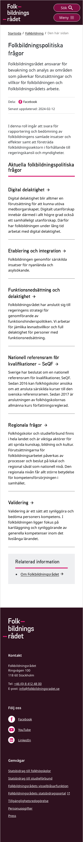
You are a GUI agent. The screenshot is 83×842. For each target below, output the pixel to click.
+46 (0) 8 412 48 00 (28, 684)
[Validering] (41, 522)
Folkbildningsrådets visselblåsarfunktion (38, 786)
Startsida (14, 33)
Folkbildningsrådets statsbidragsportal (37, 793)
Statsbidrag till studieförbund (30, 778)
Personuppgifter (20, 808)
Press (12, 816)
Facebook (25, 719)
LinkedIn (24, 740)
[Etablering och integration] (41, 261)
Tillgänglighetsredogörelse (28, 801)
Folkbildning (34, 33)
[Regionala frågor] (41, 455)
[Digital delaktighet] (41, 211)
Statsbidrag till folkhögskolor (29, 771)
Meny (66, 17)
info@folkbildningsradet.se (39, 688)
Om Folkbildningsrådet (40, 574)
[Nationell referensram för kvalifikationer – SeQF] (41, 383)
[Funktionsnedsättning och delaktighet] (41, 315)
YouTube (24, 730)
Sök (67, 7)
